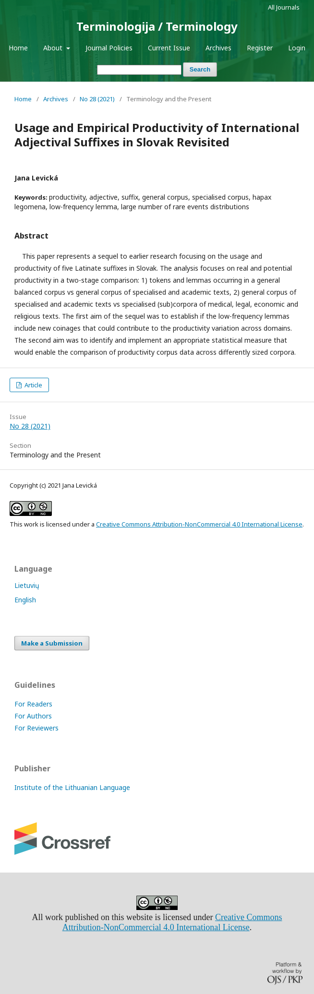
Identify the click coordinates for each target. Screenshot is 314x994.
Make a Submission (52, 643)
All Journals (284, 7)
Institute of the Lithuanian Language (72, 787)
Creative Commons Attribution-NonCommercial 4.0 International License (199, 524)
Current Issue (169, 47)
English (25, 599)
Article (32, 385)
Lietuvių (26, 585)
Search (200, 69)
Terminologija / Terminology (157, 26)
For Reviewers (36, 727)
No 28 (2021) (97, 99)
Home (18, 47)
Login (296, 47)
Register (260, 47)
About (53, 47)
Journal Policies (109, 47)
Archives (218, 47)
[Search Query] (139, 70)
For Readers (33, 703)
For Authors (33, 715)
